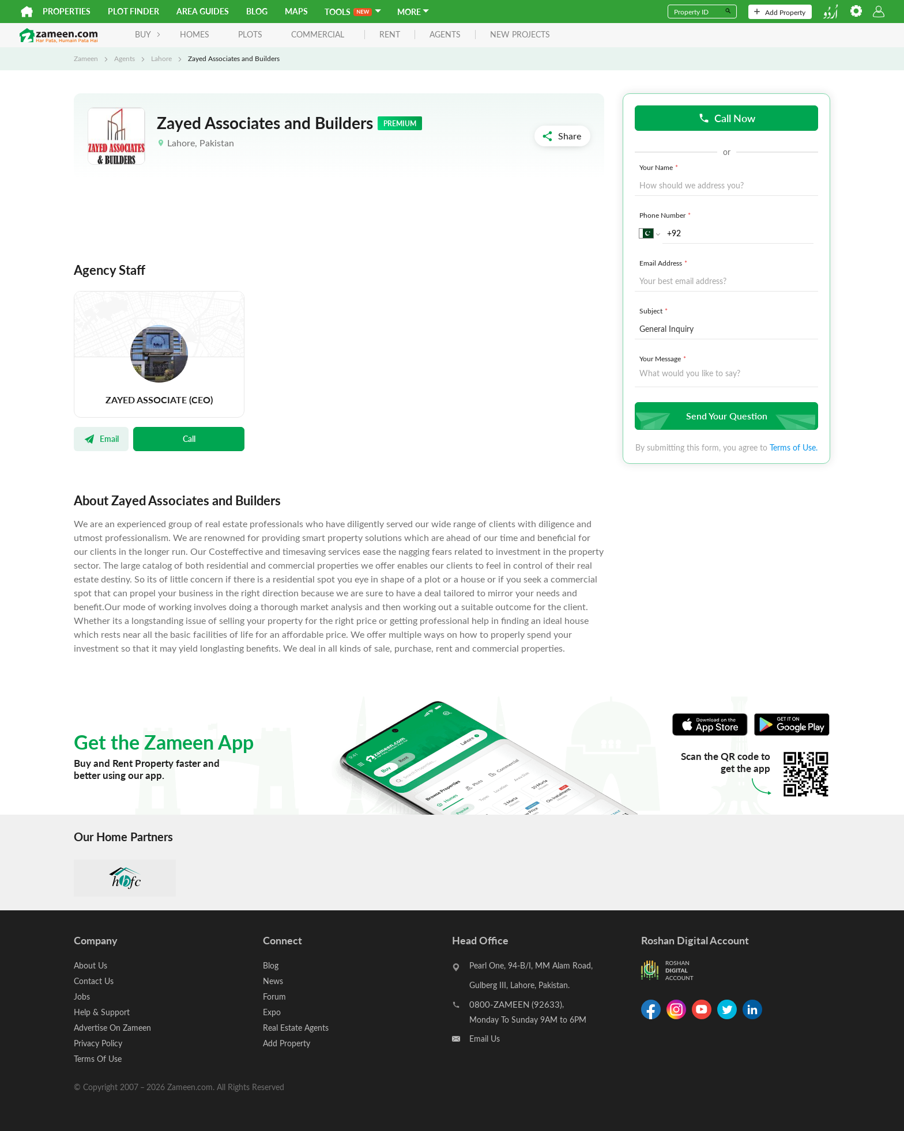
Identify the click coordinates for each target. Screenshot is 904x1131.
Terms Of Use (98, 1058)
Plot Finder (133, 11)
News (273, 980)
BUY (148, 34)
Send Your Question (725, 415)
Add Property (779, 12)
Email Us (484, 1038)
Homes (194, 34)
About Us (90, 965)
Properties (67, 11)
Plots (250, 34)
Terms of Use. (794, 447)
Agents (124, 58)
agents (445, 35)
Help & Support (102, 1012)
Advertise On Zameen (112, 1027)
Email (101, 438)
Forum (274, 996)
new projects (520, 35)
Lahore (161, 58)
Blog (257, 11)
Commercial (317, 34)
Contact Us (94, 980)
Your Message (663, 358)
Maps (296, 11)
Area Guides (202, 11)
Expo (272, 1012)
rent (389, 35)
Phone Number (666, 214)
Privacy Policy (98, 1043)
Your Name (659, 167)
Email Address (664, 262)
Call (189, 438)
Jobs (82, 996)
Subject (654, 310)
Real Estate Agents (296, 1027)
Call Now (726, 118)
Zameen (86, 58)
